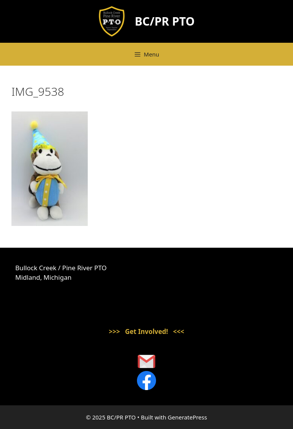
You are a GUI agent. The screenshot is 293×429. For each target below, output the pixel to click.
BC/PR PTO (165, 21)
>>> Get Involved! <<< (146, 331)
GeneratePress (187, 417)
